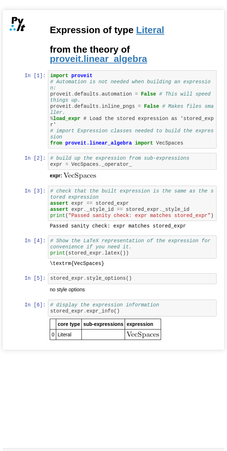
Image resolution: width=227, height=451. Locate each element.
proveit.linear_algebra (99, 58)
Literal (151, 30)
